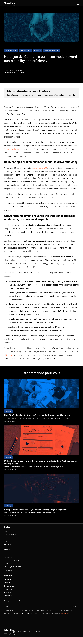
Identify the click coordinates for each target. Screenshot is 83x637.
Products (7, 563)
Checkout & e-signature (12, 560)
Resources (7, 544)
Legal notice (8, 589)
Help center (8, 579)
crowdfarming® (40, 168)
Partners (7, 538)
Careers (6, 531)
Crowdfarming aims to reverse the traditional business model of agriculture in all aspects (41, 95)
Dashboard (8, 554)
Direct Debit (8, 570)
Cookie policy (8, 596)
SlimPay (9, 355)
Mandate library (9, 557)
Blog (5, 541)
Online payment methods (12, 567)
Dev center (7, 583)
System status (9, 586)
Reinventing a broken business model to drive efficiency (29, 91)
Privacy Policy (8, 592)
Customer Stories (10, 534)
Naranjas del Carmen (13, 149)
